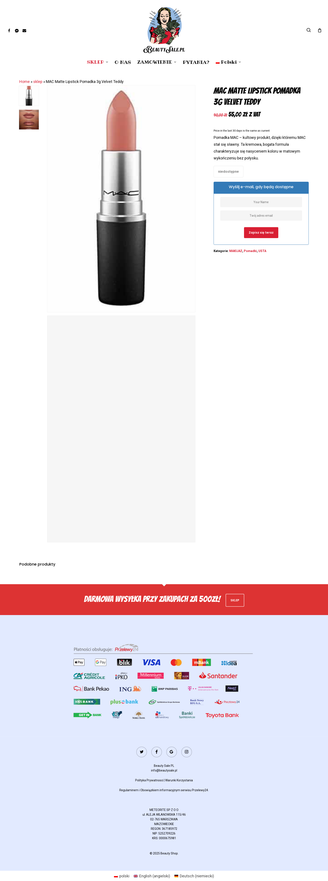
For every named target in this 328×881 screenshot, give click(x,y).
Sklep (235, 600)
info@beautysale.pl (164, 770)
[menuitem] (228, 62)
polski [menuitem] (124, 876)
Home (24, 81)
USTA (262, 251)
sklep (37, 81)
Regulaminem (128, 790)
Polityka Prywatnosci (149, 780)
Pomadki (250, 251)
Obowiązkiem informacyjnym (160, 790)
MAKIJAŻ (235, 251)
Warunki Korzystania (179, 780)
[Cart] (319, 30)
